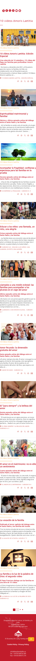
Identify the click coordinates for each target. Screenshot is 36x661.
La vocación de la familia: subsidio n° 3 (13, 538)
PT (33, 15)
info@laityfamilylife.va (18, 652)
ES (29, 15)
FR (27, 15)
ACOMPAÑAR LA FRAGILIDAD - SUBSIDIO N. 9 (15, 191)
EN (25, 15)
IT (31, 15)
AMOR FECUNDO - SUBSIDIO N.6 (11, 370)
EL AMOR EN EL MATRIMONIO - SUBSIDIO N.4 (15, 484)
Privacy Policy (23, 644)
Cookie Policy (12, 644)
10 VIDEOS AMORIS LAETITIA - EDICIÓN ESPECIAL (16, 78)
